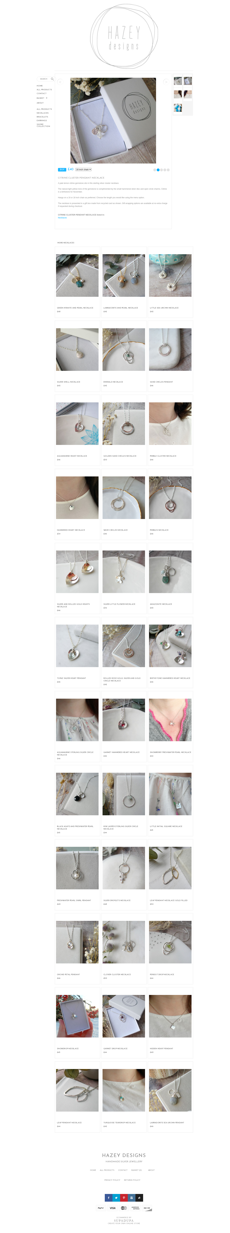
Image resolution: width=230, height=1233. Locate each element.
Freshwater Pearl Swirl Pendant (74, 901)
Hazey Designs (124, 1155)
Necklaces (43, 113)
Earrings (42, 121)
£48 (58, 312)
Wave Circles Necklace (115, 530)
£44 (151, 756)
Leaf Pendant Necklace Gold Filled (169, 901)
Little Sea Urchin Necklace (164, 308)
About (40, 103)
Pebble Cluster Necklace (163, 456)
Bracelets (42, 117)
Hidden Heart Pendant (161, 1049)
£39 (58, 534)
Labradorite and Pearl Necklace (120, 308)
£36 (105, 608)
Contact (42, 94)
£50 (105, 460)
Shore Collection (43, 125)
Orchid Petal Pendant (68, 975)
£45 (58, 833)
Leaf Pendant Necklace (69, 1123)
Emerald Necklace (113, 382)
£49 (151, 1126)
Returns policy (132, 1180)
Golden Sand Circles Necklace (119, 456)
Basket (41, 98)
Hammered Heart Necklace (71, 530)
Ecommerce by (124, 1218)
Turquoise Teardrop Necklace (119, 1123)
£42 (105, 312)
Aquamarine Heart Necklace (72, 456)
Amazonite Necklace (161, 604)
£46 (151, 386)
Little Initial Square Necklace (166, 826)
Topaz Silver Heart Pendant (71, 678)
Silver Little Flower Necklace (119, 604)
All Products (44, 90)
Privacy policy (112, 1180)
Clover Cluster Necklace (117, 975)
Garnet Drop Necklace (115, 1049)
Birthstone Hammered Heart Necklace (170, 678)
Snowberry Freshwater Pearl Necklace (170, 752)
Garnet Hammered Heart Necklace (121, 752)
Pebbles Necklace (159, 530)
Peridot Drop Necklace (162, 975)
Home (40, 86)
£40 (58, 904)
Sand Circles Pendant (161, 382)
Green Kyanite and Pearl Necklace (75, 308)
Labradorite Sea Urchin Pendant (167, 1123)
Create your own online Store (124, 1224)
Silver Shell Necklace (68, 382)
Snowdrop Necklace (68, 1049)
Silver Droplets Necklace (116, 901)
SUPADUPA (124, 1220)
